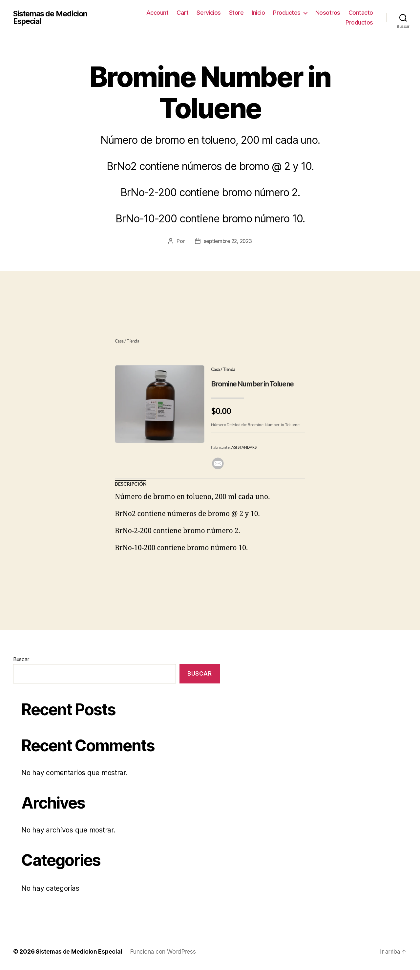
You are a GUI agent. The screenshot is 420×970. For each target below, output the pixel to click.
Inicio (258, 12)
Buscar (21, 659)
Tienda (133, 341)
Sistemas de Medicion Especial (52, 18)
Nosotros (327, 12)
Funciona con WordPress (164, 951)
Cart (182, 12)
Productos (287, 12)
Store (236, 12)
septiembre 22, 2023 (228, 241)
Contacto (360, 12)
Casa (119, 341)
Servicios (209, 12)
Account (157, 12)
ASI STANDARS (244, 447)
